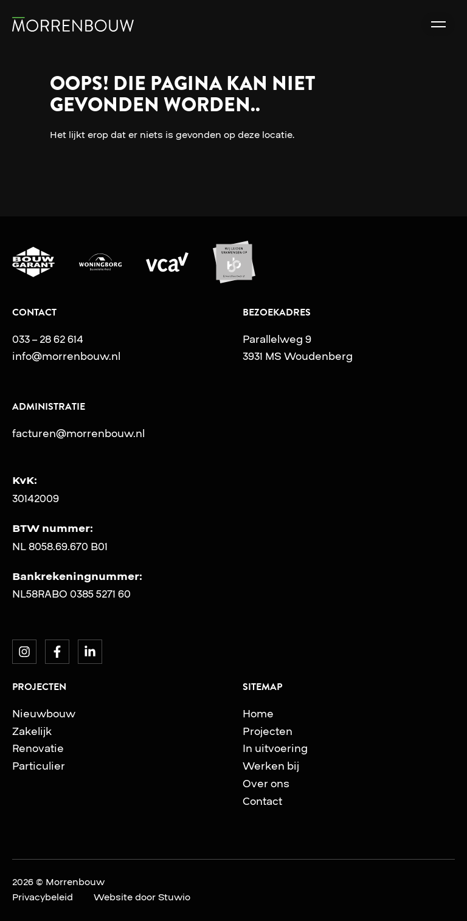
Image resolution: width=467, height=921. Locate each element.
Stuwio (174, 897)
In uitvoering (275, 748)
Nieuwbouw (43, 714)
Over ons (266, 784)
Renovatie (38, 748)
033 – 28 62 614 (47, 339)
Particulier (38, 766)
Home (258, 714)
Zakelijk (32, 731)
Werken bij (271, 766)
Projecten (267, 731)
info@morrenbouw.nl (66, 356)
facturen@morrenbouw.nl (78, 433)
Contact (262, 801)
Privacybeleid (42, 897)
